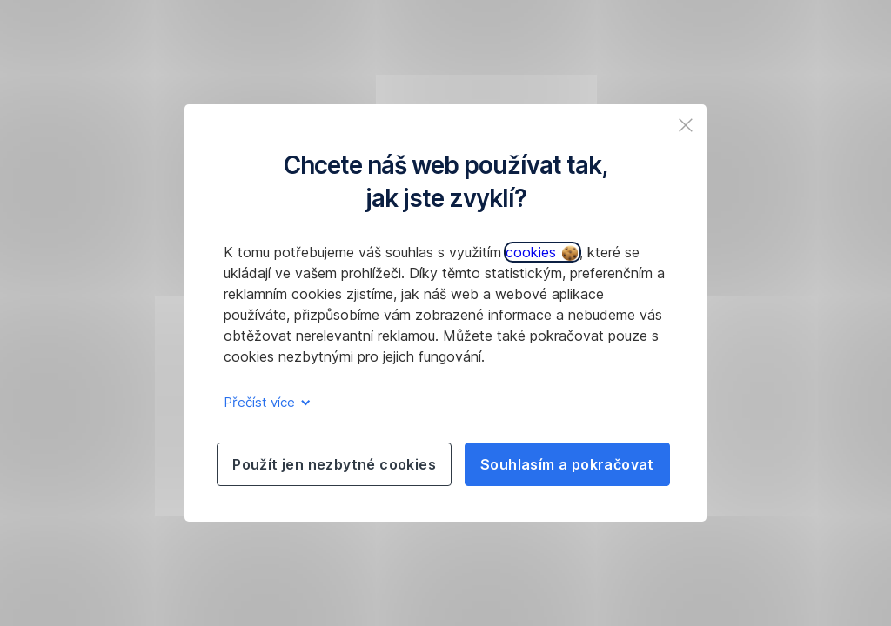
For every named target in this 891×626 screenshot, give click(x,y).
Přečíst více (264, 402)
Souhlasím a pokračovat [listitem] (567, 464)
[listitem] (686, 125)
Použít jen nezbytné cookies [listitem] (334, 464)
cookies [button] (542, 252)
